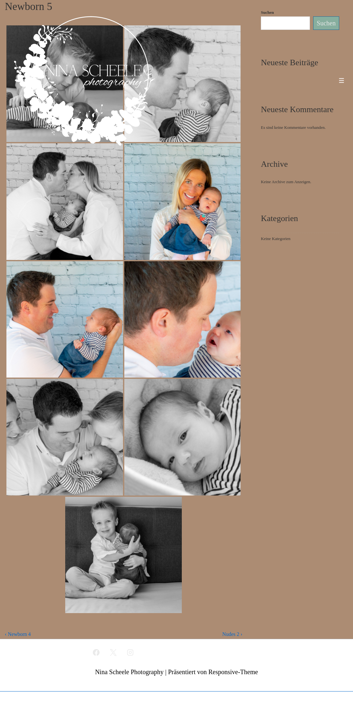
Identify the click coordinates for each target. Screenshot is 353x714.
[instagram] (130, 652)
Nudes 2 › (232, 634)
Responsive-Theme (233, 671)
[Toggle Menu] (341, 80)
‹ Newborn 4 (18, 634)
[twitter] (113, 652)
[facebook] (96, 652)
